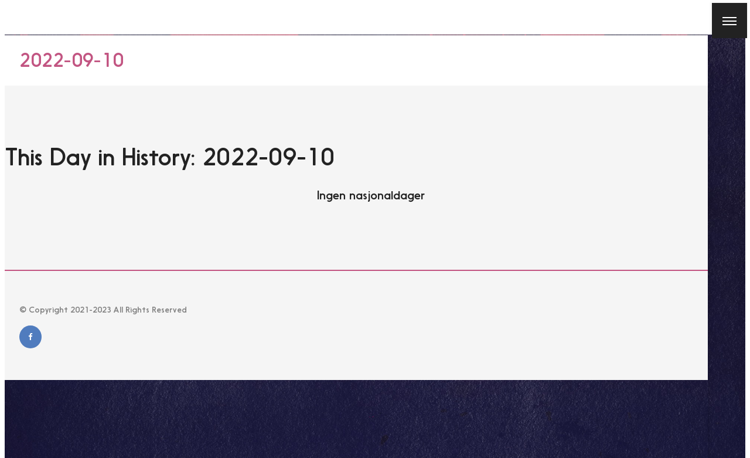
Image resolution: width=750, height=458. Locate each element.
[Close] (15, 16)
